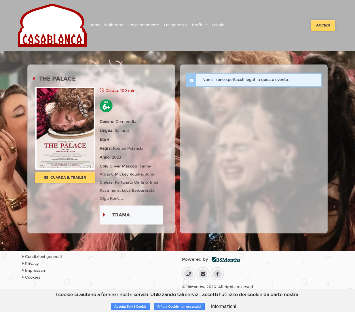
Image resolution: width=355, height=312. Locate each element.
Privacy (30, 263)
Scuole (218, 25)
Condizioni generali (42, 256)
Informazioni (223, 306)
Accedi (323, 25)
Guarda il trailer (65, 178)
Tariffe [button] (198, 25)
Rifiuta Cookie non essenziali (179, 306)
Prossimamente (144, 25)
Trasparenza (175, 25)
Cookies (31, 277)
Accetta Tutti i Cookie (130, 306)
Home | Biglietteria (107, 25)
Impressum (34, 270)
